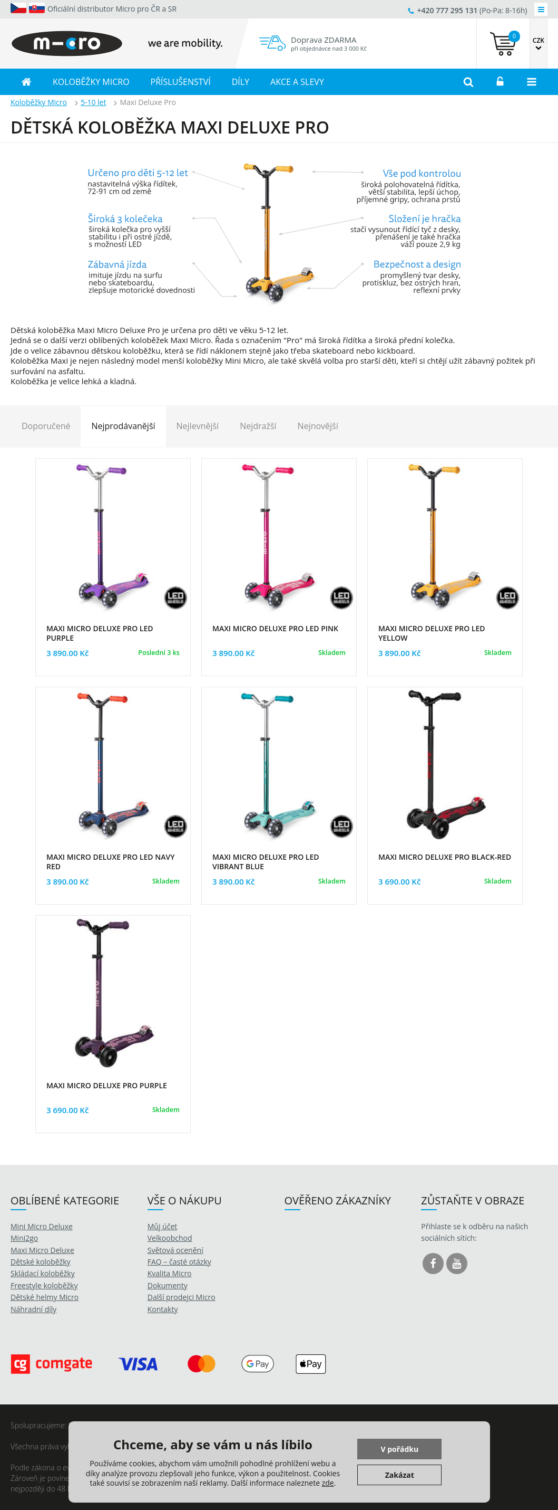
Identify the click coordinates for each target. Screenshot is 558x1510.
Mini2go (24, 1238)
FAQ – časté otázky (179, 1262)
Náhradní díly (33, 1309)
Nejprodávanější (123, 426)
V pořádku (399, 1449)
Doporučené (46, 426)
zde (328, 1483)
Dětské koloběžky (41, 1262)
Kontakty (163, 1309)
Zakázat (399, 1475)
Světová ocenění (175, 1250)
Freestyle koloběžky (44, 1285)
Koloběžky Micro (39, 102)
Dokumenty (168, 1285)
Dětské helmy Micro (45, 1297)
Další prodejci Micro (182, 1297)
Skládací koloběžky (43, 1273)
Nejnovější (318, 426)
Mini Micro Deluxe (42, 1226)
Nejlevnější (198, 426)
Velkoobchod (170, 1238)
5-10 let (93, 102)
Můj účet (163, 1226)
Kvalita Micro (170, 1273)
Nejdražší (258, 426)
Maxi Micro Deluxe (42, 1250)
